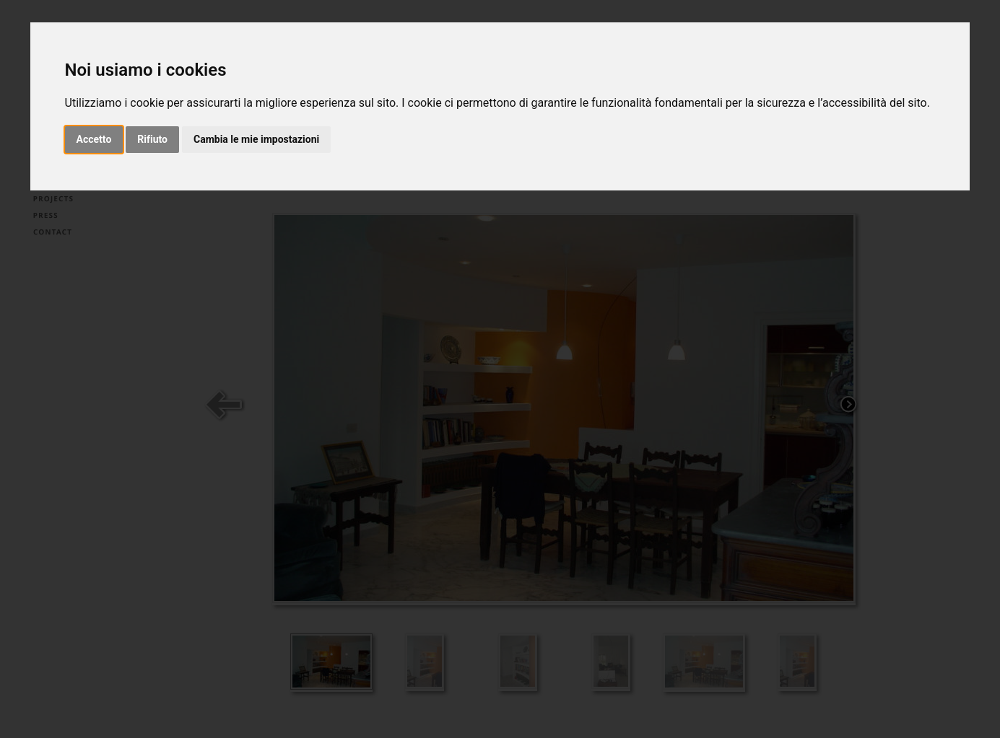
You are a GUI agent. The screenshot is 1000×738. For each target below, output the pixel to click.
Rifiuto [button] (152, 139)
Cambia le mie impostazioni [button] (256, 139)
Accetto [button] (94, 139)
